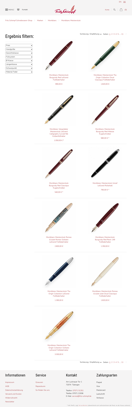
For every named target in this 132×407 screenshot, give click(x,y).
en (120, 2)
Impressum (9, 382)
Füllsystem (10, 57)
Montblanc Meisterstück (71, 20)
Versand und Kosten (13, 394)
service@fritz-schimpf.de (81, 396)
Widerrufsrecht (11, 398)
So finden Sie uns (43, 390)
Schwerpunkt (11, 68)
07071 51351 (78, 390)
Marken (40, 20)
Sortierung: (84, 34)
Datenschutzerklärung (14, 390)
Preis (8, 45)
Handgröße (10, 49)
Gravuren (39, 382)
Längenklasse (11, 64)
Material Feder (12, 72)
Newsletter (9, 401)
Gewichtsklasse (12, 53)
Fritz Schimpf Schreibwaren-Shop (18, 20)
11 (122, 34)
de (124, 2)
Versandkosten (83, 405)
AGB (7, 386)
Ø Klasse (9, 60)
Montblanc (52, 20)
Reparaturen (40, 386)
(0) (122, 9)
